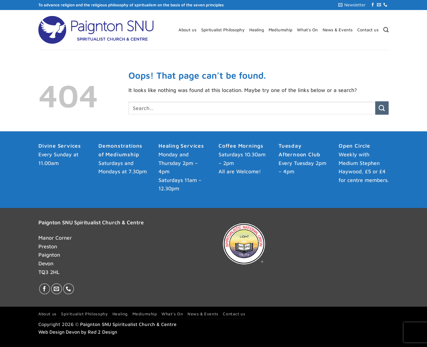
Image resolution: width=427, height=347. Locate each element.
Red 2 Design (102, 332)
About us (187, 29)
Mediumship (280, 29)
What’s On (307, 29)
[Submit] (382, 107)
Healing (256, 29)
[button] (352, 5)
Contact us (368, 29)
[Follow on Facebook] (373, 5)
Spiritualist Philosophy (223, 29)
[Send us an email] (379, 5)
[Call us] (385, 5)
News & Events (338, 29)
